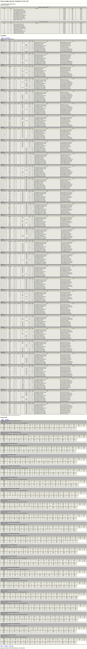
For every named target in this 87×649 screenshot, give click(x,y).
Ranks (3, 37)
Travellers (7, 419)
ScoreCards (7, 37)
